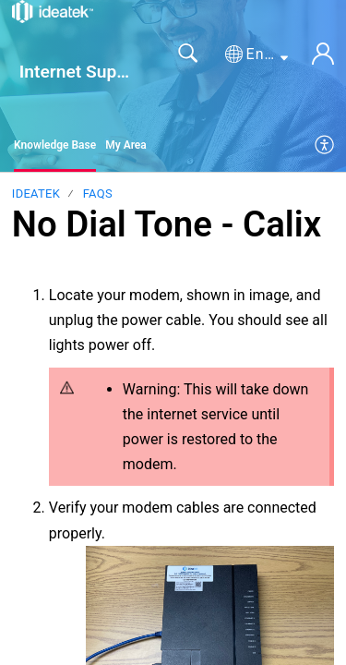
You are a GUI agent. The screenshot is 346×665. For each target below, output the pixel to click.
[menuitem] (325, 146)
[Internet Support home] (52, 11)
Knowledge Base (55, 145)
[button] (256, 54)
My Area (126, 145)
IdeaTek (36, 193)
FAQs (98, 193)
